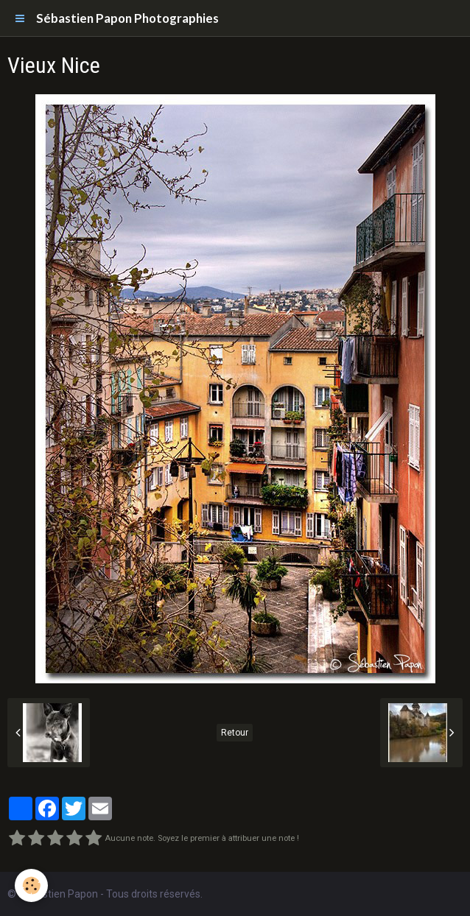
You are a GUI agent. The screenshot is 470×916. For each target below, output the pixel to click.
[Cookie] (31, 885)
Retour (234, 732)
